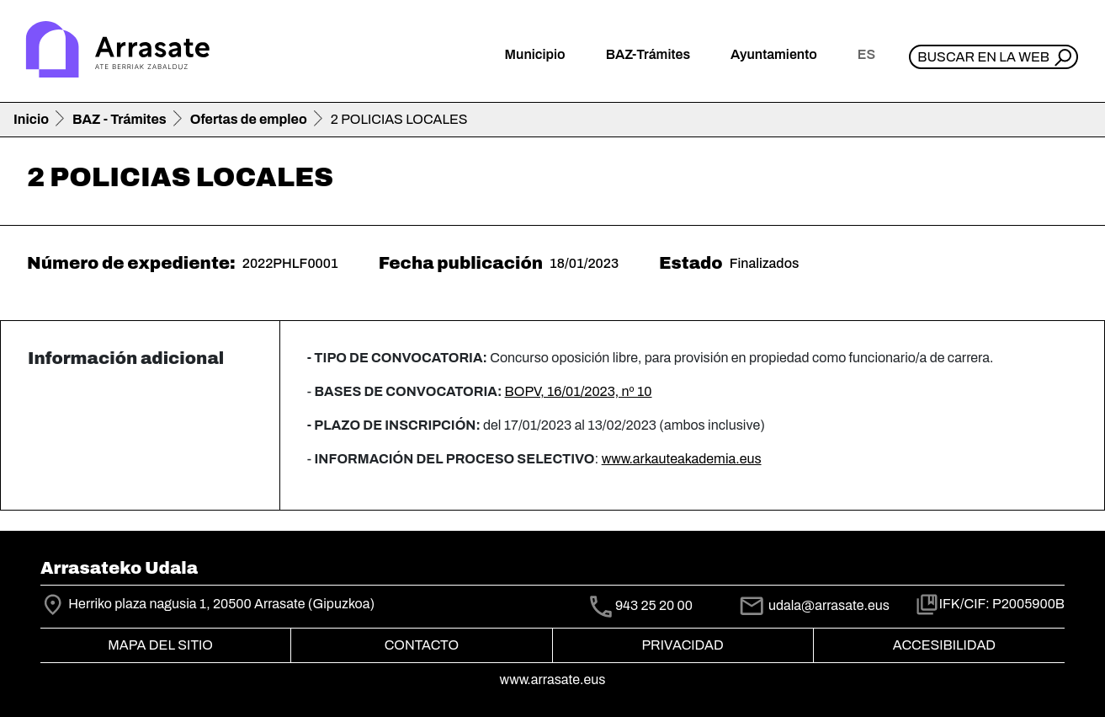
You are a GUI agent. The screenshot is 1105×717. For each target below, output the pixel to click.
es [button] (866, 54)
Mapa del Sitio (160, 645)
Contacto (422, 645)
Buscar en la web (983, 57)
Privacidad (682, 645)
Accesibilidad (944, 645)
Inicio (31, 119)
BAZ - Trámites (119, 119)
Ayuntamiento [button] (773, 54)
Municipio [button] (535, 54)
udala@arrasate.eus (814, 605)
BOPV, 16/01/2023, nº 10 (578, 391)
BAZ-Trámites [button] (648, 54)
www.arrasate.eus (553, 679)
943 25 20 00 (654, 606)
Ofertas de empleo (248, 119)
